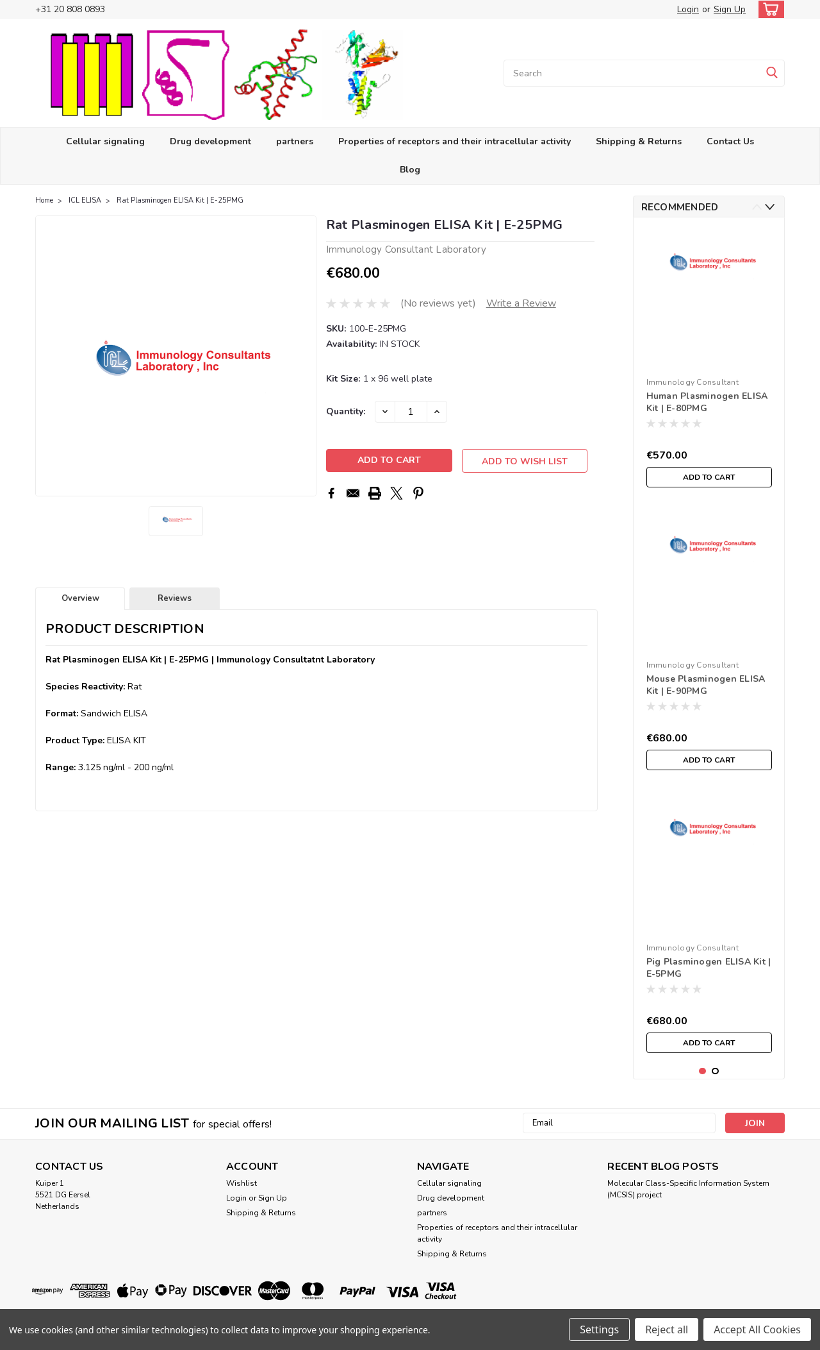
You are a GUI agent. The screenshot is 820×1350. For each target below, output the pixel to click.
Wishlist (241, 1183)
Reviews (175, 598)
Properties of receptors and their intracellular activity (454, 141)
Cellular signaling (105, 141)
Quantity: (345, 411)
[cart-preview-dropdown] (768, 9)
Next (770, 207)
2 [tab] (715, 1071)
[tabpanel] (709, 360)
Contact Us (730, 141)
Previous (757, 207)
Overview (80, 598)
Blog (410, 170)
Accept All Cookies (757, 1329)
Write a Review (521, 303)
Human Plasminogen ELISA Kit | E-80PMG (707, 402)
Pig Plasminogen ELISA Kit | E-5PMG (708, 968)
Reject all (666, 1329)
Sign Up (730, 9)
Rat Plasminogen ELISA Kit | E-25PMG (180, 200)
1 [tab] (702, 1071)
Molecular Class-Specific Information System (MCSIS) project (688, 1189)
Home (44, 200)
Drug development (210, 141)
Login (688, 9)
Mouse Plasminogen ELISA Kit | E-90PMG (706, 685)
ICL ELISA (85, 200)
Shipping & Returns (639, 141)
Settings (599, 1329)
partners (294, 141)
